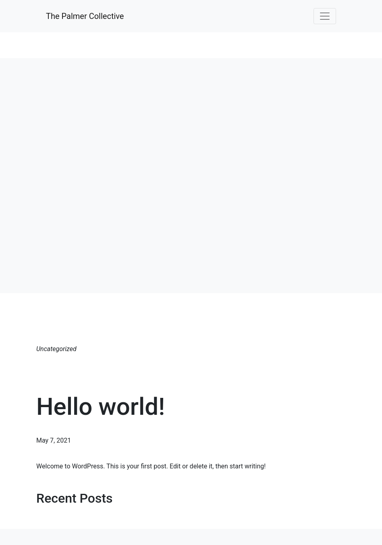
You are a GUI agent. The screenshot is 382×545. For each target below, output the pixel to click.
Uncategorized (56, 349)
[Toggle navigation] (324, 16)
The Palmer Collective (85, 16)
